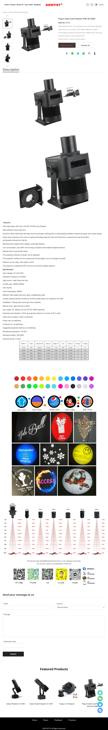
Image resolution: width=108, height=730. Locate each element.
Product (13, 5)
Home (6, 5)
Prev (7, 16)
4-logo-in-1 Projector (67, 704)
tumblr (94, 53)
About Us (19, 5)
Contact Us (85, 45)
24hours (100, 692)
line (72, 53)
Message (6, 614)
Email (5, 604)
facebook (66, 53)
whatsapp (83, 53)
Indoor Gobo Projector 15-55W (41, 704)
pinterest (89, 53)
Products (72, 720)
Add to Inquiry (67, 45)
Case (26, 5)
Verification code (9, 641)
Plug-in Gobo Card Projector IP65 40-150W (92, 705)
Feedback (37, 5)
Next (7, 66)
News (31, 5)
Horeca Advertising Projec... (19, 12)
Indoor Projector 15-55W (15, 704)
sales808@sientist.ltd (46, 561)
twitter (78, 53)
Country (59, 604)
